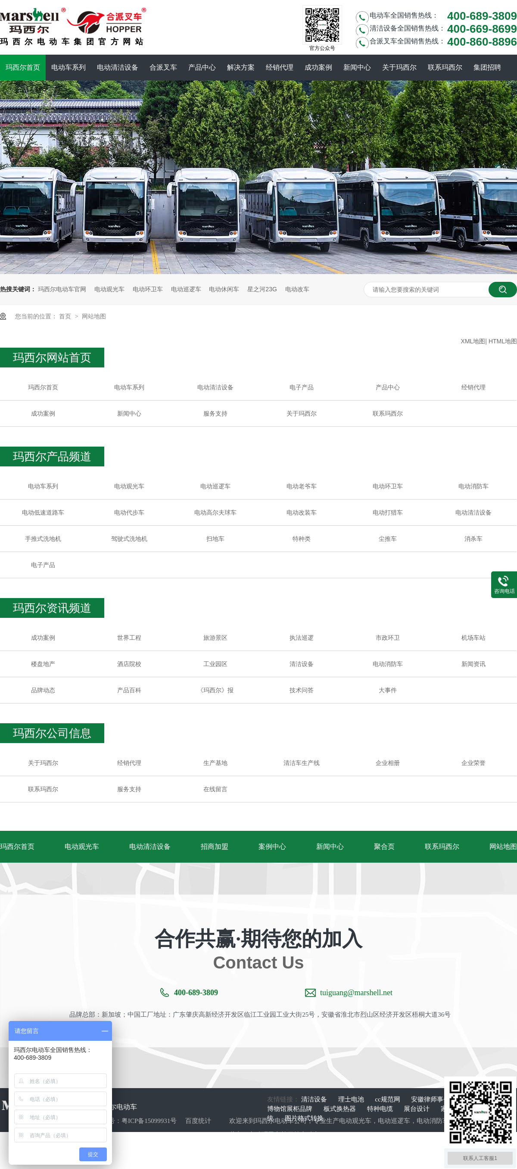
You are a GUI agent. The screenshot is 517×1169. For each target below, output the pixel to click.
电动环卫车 (148, 289)
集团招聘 (487, 67)
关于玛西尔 (399, 67)
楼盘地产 (43, 663)
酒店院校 (129, 663)
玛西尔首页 (23, 67)
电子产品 (302, 387)
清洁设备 (302, 663)
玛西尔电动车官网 (62, 289)
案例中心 (272, 846)
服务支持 (215, 413)
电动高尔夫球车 (215, 512)
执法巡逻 (302, 637)
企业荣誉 (473, 762)
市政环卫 (388, 637)
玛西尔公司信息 (52, 733)
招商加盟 (214, 846)
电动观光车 (109, 289)
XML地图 (473, 341)
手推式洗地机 (43, 538)
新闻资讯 (473, 663)
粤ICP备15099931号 (149, 1120)
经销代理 (279, 67)
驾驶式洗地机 (129, 538)
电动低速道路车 (43, 512)
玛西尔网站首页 (52, 357)
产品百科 (129, 690)
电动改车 (297, 289)
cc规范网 (388, 1099)
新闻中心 (357, 67)
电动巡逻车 (186, 289)
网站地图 (94, 316)
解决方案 (241, 67)
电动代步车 (129, 512)
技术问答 (302, 690)
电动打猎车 (388, 512)
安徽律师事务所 (434, 1099)
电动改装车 (302, 512)
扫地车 (215, 538)
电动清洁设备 (117, 67)
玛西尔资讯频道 (52, 607)
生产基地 (215, 762)
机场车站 (473, 637)
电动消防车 (473, 486)
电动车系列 (68, 67)
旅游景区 (215, 637)
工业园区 (215, 663)
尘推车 (388, 538)
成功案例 (318, 67)
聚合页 (384, 846)
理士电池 (352, 1099)
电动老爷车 (302, 486)
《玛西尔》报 (215, 690)
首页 (66, 316)
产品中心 (202, 67)
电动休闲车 (224, 289)
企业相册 (388, 762)
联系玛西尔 (445, 67)
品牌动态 (43, 690)
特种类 (302, 538)
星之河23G (262, 289)
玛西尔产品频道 (52, 456)
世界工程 (129, 637)
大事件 (388, 690)
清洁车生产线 (301, 762)
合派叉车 (163, 67)
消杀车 (473, 538)
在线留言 (215, 789)
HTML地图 (503, 341)
